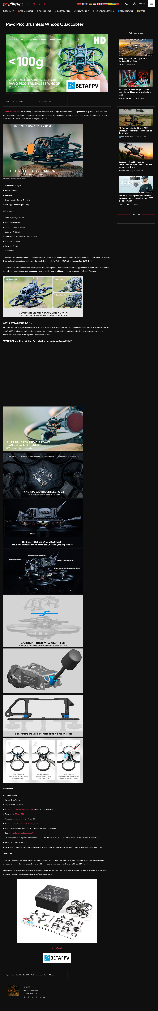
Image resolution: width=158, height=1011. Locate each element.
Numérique (39, 975)
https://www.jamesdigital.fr (31, 990)
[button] (126, 3)
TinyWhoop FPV (125, 98)
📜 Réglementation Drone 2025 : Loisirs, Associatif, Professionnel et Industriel (135, 130)
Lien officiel (57, 948)
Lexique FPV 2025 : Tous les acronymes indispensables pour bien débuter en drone (135, 164)
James (27, 987)
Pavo (46, 975)
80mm (12, 975)
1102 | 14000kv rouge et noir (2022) (24, 824)
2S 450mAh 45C (18, 814)
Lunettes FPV (124, 204)
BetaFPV (19, 975)
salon (121, 65)
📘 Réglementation (126, 137)
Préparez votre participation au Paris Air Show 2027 (133, 59)
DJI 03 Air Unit (28, 975)
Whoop (51, 975)
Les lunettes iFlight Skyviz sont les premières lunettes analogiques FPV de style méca (136, 198)
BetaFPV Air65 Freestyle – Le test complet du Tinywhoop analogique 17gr (135, 92)
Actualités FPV (125, 170)
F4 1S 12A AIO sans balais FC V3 (20, 809)
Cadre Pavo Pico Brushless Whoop (23, 833)
